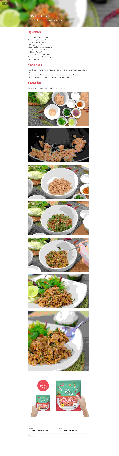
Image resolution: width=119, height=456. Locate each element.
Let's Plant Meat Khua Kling (38, 441)
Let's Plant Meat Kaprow (69, 441)
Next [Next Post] (61, 439)
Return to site (6, 3)
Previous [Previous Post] (30, 439)
